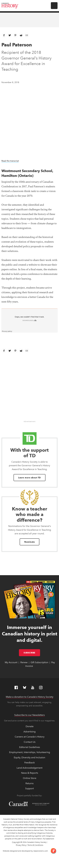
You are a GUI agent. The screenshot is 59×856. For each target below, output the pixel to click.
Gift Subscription (39, 662)
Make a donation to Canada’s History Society (29, 696)
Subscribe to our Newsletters (29, 715)
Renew (24, 662)
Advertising (29, 731)
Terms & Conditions (35, 845)
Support (29, 788)
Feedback (29, 762)
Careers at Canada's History (29, 736)
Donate (30, 726)
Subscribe (32, 653)
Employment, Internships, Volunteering (29, 752)
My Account (11, 662)
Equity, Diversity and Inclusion (29, 757)
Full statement (48, 839)
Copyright (16, 842)
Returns (29, 783)
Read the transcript (10, 161)
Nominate (29, 542)
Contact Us (29, 742)
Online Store (29, 778)
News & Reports (29, 773)
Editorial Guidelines (29, 747)
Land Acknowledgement (29, 767)
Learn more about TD (29, 477)
